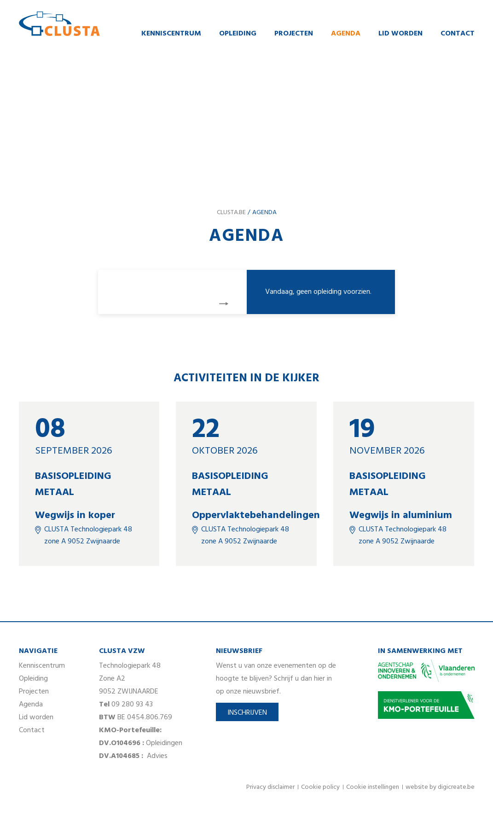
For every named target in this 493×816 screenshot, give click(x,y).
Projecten (293, 34)
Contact (458, 34)
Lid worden (400, 34)
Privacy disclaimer (270, 787)
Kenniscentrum (171, 34)
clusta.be (231, 212)
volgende (223, 303)
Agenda (345, 34)
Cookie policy (320, 787)
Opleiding (237, 34)
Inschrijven (247, 713)
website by (440, 787)
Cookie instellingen (372, 787)
